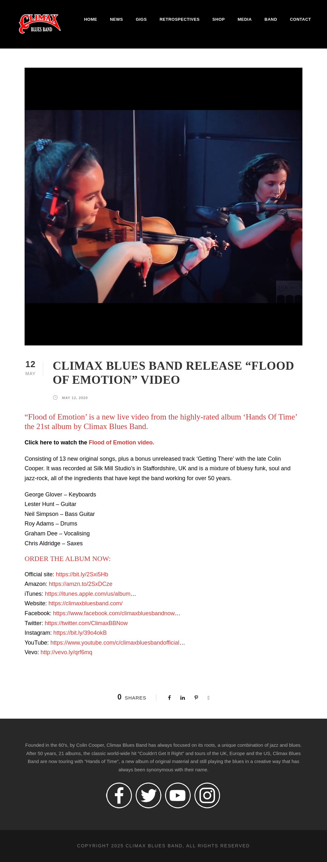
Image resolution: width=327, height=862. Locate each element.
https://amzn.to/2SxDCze (80, 584)
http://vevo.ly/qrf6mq (66, 652)
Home (90, 19)
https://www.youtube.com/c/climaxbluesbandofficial (114, 642)
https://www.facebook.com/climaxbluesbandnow (114, 613)
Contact (300, 19)
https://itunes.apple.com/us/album (87, 594)
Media (245, 19)
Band (270, 19)
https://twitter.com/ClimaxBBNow (86, 623)
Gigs (141, 19)
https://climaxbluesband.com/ (86, 603)
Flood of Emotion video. (121, 442)
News (116, 19)
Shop (218, 19)
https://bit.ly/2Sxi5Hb (82, 574)
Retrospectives (180, 19)
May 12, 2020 (75, 398)
